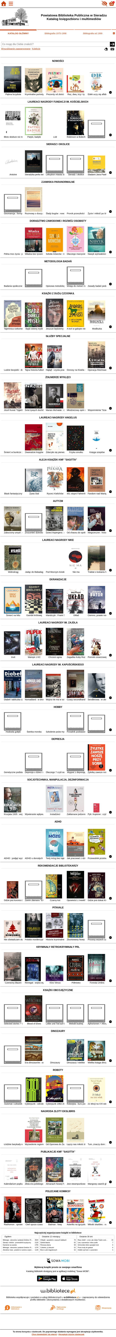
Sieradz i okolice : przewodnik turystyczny (17, 1242)
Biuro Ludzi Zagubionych (48, 1250)
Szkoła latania (45, 1242)
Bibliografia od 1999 (92, 33)
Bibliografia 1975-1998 (55, 33)
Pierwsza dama (45, 1245)
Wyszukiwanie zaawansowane (16, 49)
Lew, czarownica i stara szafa (88, 1242)
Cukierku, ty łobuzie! (47, 1247)
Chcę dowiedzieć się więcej (44, 1334)
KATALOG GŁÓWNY (18, 33)
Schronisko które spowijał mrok (88, 1245)
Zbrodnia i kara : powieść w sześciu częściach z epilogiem (22, 1250)
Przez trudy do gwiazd (85, 1247)
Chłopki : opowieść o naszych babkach (53, 1240)
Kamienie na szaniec (10, 1245)
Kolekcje (36, 49)
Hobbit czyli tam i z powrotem (88, 1250)
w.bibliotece (71, 1297)
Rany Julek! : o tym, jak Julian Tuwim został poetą (94, 1240)
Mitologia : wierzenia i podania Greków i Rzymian (19, 1240)
